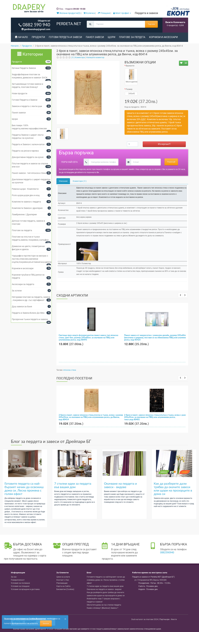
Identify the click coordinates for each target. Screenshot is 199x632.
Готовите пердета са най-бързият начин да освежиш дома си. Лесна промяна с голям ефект (24, 489)
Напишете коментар (95, 57)
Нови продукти (19, 93)
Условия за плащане (20, 586)
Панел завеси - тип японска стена (29, 173)
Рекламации (61, 583)
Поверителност (18, 580)
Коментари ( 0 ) (79, 181)
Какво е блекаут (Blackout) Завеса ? (102, 608)
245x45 (131, 94)
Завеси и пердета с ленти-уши (27, 106)
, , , (150, 580)
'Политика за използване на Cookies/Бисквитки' (25, 619)
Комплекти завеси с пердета (26, 201)
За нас (14, 577)
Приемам (46, 623)
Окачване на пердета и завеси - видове (120, 485)
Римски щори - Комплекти (25, 189)
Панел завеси (95, 37)
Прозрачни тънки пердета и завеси (30, 319)
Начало (21, 37)
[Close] (65, 619)
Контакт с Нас (62, 580)
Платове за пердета (132, 37)
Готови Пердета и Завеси (65, 37)
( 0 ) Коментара (78, 57)
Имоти (174, 619)
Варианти (130, 66)
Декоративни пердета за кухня (28, 157)
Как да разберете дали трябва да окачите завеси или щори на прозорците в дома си (173, 489)
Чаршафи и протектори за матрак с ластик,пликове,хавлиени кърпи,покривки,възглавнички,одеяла (31, 258)
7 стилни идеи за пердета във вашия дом (72, 485)
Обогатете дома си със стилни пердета (104, 605)
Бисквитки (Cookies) (65, 589)
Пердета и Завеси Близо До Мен (28, 313)
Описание (63, 181)
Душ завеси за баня (22, 306)
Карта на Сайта (63, 586)
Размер (129, 89)
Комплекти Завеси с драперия (27, 208)
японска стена (69, 370)
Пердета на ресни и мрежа (25, 151)
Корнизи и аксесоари (163, 37)
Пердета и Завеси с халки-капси (28, 144)
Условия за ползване (20, 583)
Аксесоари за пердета (23, 284)
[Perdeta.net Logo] (28, 8)
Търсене (151, 24)
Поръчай (171, 162)
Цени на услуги (63, 577)
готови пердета (96, 629)
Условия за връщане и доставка (25, 589)
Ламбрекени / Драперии (24, 214)
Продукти (38, 37)
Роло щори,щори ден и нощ (26, 195)
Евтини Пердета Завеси (24, 68)
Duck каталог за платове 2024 (144, 619)
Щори (111, 37)
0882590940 (167, 552)
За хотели (17, 290)
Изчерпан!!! (164, 144)
